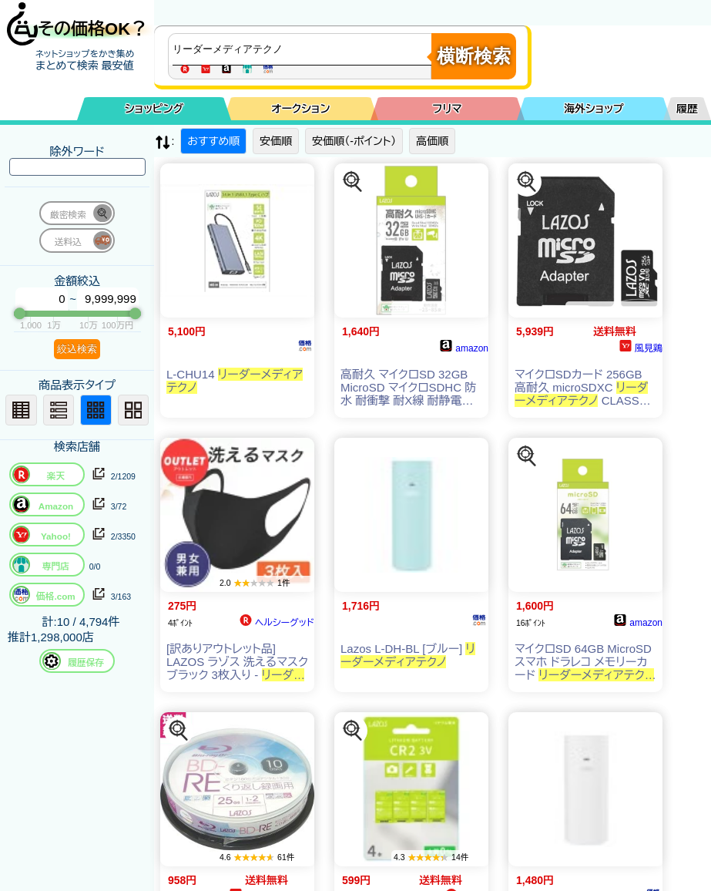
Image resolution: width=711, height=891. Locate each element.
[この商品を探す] (352, 182)
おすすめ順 (213, 141)
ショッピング (154, 109)
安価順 (276, 141)
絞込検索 (77, 349)
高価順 (432, 141)
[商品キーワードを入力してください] (303, 49)
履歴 (687, 109)
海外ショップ (594, 109)
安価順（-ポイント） (354, 141)
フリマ (447, 109)
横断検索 (474, 55)
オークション (300, 109)
